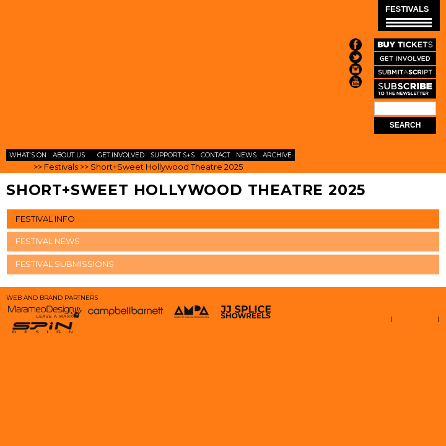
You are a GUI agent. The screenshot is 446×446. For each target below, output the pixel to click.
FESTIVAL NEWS (47, 241)
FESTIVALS (408, 15)
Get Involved (120, 155)
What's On (27, 155)
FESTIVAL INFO (45, 219)
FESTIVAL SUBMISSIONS (64, 264)
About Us (69, 155)
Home (19, 167)
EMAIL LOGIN (417, 330)
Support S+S (173, 155)
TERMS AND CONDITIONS (349, 319)
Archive (277, 155)
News (246, 155)
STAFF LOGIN (415, 319)
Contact (215, 155)
